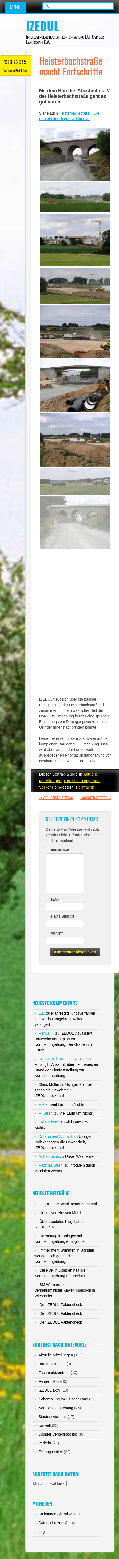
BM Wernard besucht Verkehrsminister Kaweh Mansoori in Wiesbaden (64, 1290)
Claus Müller (48, 1084)
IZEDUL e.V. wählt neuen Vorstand (68, 1204)
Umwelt (44, 1425)
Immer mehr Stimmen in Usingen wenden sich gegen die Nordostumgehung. (64, 1256)
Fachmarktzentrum (54, 1373)
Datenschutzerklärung (56, 1523)
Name (55, 899)
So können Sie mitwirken (59, 1514)
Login (42, 1531)
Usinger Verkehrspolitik (57, 1434)
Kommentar (60, 850)
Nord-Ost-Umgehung (83, 781)
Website (57, 933)
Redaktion (21, 71)
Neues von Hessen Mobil (60, 1213)
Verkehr (46, 787)
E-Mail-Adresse (63, 916)
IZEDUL (42, 26)
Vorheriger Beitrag (56, 797)
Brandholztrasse (51, 1364)
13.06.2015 (15, 62)
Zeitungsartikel (50, 1452)
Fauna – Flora (50, 1381)
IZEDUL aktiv (49, 1390)
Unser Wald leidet (79, 1156)
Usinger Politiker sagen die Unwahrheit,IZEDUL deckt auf (63, 1090)
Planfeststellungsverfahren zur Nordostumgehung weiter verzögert (64, 1019)
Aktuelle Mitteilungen (55, 1355)
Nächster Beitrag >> (95, 797)
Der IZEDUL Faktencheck (60, 1305)
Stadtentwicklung (52, 1417)
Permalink (85, 787)
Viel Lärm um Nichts (67, 1104)
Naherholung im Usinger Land (63, 1399)
